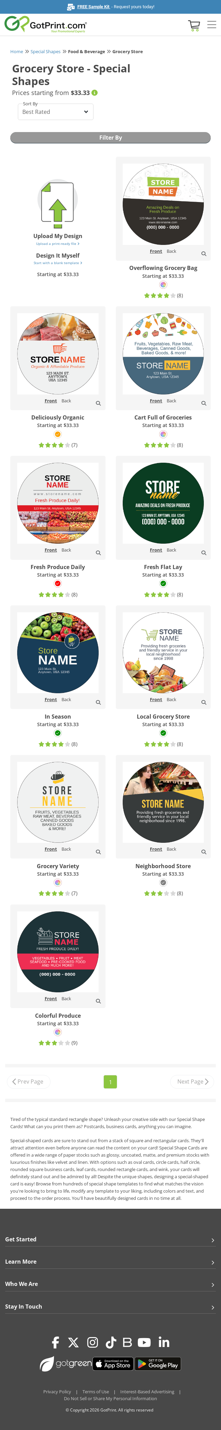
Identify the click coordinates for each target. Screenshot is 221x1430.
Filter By (110, 137)
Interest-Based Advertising (147, 1391)
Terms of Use (95, 1391)
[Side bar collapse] (211, 25)
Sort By (30, 103)
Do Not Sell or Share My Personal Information (110, 1398)
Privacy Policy (57, 1391)
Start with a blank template (58, 262)
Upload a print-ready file (57, 243)
